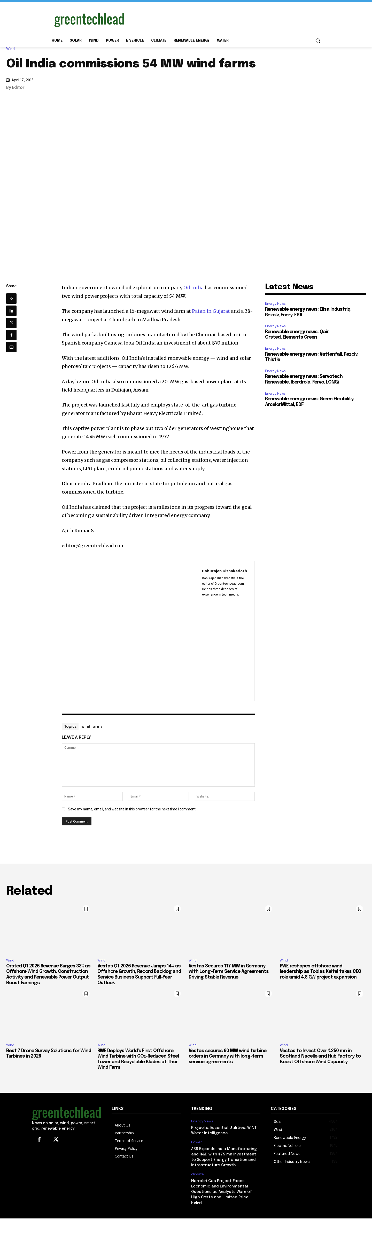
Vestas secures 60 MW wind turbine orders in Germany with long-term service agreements (227, 1056)
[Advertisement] (225, 18)
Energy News (275, 303)
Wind (11, 49)
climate (197, 1174)
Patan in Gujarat (211, 311)
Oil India (193, 288)
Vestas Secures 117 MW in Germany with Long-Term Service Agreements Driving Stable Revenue (229, 972)
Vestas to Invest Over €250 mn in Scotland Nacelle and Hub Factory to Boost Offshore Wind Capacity (320, 1056)
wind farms (92, 726)
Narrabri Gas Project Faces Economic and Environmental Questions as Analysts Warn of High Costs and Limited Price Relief (221, 1192)
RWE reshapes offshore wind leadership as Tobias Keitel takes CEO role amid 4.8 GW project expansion (320, 972)
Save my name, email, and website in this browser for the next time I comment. (132, 809)
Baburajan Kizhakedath (224, 570)
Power (196, 1142)
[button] (318, 40)
